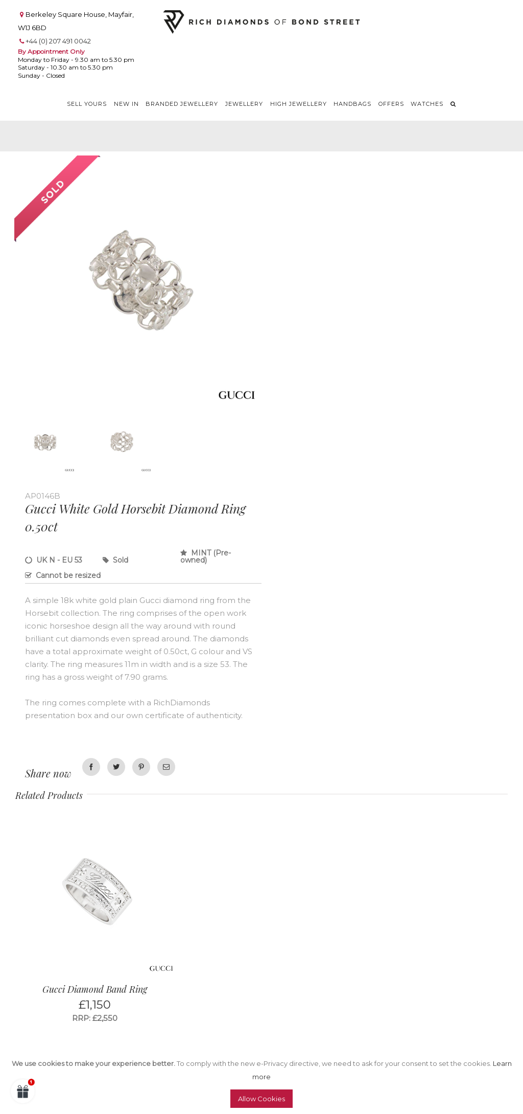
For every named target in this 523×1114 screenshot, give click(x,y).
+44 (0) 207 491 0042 (58, 41)
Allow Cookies (261, 1099)
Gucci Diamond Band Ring (94, 989)
